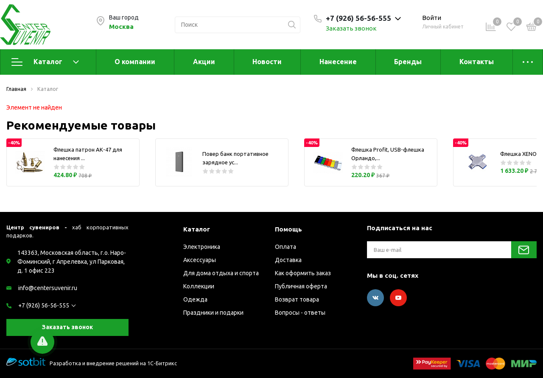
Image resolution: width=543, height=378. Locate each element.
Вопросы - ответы (300, 312)
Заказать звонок (351, 28)
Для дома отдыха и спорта (221, 273)
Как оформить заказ (303, 273)
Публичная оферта (301, 286)
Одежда (195, 299)
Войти (431, 17)
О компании (135, 61)
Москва (121, 26)
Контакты (476, 61)
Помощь (288, 229)
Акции (204, 61)
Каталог (45, 62)
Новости (267, 61)
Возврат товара (297, 299)
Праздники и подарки (213, 312)
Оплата (285, 246)
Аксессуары (199, 260)
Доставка (288, 260)
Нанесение (338, 61)
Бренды (408, 61)
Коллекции (198, 286)
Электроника (201, 246)
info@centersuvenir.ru (47, 288)
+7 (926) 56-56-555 (43, 305)
